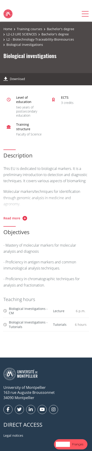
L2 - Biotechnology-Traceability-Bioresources (40, 39)
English (63, 444)
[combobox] (63, 444)
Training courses (29, 29)
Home (7, 29)
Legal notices (13, 435)
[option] (78, 444)
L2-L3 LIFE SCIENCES (21, 34)
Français (77, 444)
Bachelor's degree (60, 29)
